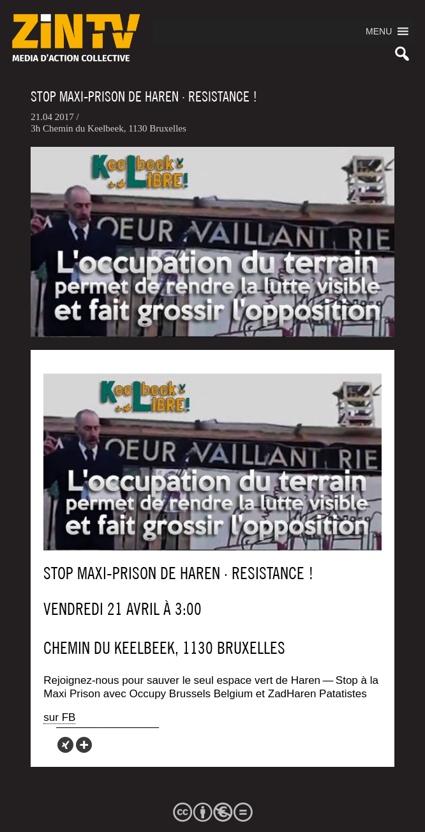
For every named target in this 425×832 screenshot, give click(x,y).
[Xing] (65, 745)
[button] (379, 31)
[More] (84, 745)
